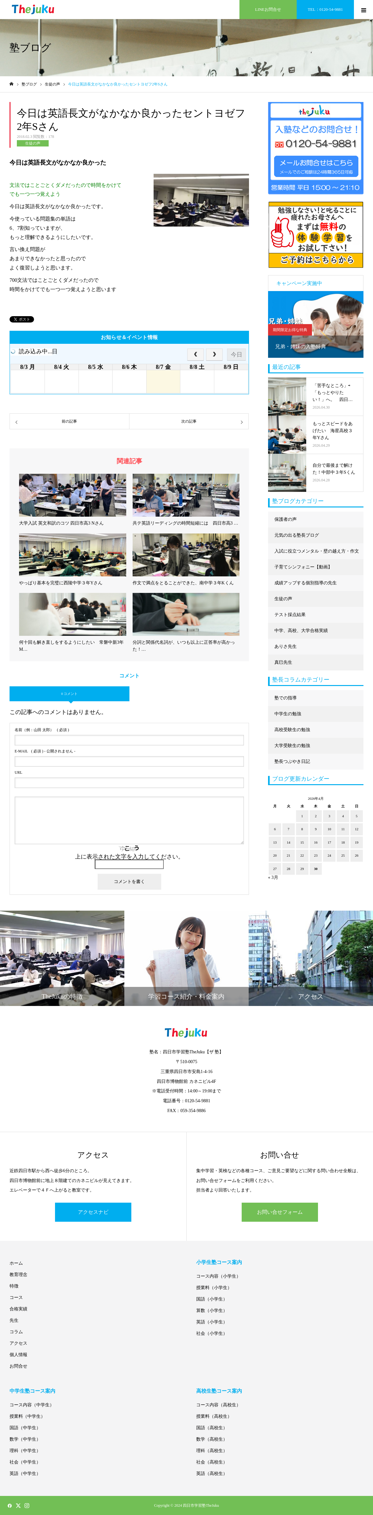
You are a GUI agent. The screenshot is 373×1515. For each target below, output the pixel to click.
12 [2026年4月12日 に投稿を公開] (356, 829)
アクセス (18, 1343)
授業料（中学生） (27, 1416)
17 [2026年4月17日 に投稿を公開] (329, 842)
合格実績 (18, 1309)
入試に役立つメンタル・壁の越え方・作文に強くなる (316, 554)
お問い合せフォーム (280, 1212)
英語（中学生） (25, 1473)
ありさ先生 (285, 646)
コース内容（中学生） (32, 1405)
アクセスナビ (93, 1212)
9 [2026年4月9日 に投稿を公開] (316, 829)
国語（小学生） (211, 1299)
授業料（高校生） (214, 1416)
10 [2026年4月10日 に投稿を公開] (329, 829)
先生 (14, 1320)
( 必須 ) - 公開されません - (45, 751)
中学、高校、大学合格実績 (301, 630)
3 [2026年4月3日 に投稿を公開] (329, 816)
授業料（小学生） (214, 1287)
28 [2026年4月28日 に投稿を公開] (288, 869)
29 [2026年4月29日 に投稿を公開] (302, 869)
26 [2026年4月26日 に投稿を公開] (356, 855)
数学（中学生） (25, 1439)
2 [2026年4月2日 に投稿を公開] (316, 816)
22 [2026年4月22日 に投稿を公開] (302, 855)
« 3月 (273, 877)
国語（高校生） (211, 1427)
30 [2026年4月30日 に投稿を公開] (315, 869)
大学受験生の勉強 (292, 745)
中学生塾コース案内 (32, 1391)
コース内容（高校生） (218, 1405)
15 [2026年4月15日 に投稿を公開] (302, 842)
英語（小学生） (211, 1322)
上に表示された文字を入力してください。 (129, 856)
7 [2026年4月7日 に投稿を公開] (289, 829)
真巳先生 (283, 662)
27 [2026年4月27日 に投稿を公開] (275, 869)
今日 (236, 354)
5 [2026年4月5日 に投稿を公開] (357, 816)
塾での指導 (285, 698)
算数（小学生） (211, 1310)
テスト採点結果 (290, 614)
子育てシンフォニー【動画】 (303, 567)
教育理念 (18, 1274)
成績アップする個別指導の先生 (305, 583)
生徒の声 (32, 143)
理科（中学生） (25, 1450)
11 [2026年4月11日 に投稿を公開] (343, 829)
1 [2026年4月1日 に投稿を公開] (302, 816)
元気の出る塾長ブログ (296, 535)
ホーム (16, 1263)
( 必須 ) (42, 730)
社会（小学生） (211, 1333)
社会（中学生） (25, 1462)
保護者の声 (285, 519)
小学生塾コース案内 (219, 1262)
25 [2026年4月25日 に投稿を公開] (343, 855)
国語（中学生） (25, 1427)
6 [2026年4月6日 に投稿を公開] (275, 829)
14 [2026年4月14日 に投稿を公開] (288, 842)
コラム (16, 1331)
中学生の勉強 (287, 713)
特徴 (14, 1286)
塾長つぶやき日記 (292, 761)
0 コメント (69, 694)
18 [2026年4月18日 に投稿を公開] (343, 842)
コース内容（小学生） (218, 1276)
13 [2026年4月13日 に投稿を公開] (275, 842)
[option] (315, 324)
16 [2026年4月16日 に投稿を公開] (315, 842)
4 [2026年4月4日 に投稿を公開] (343, 816)
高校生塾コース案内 (219, 1391)
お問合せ (18, 1366)
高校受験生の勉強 (292, 729)
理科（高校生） (211, 1450)
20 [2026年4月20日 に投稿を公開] (275, 855)
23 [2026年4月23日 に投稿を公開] (315, 855)
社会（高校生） (211, 1462)
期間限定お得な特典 (290, 330)
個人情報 (18, 1354)
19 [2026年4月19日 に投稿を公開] (356, 842)
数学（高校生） (211, 1439)
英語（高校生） (211, 1473)
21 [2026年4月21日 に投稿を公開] (288, 855)
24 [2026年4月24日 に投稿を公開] (329, 855)
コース (16, 1297)
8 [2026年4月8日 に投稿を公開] (302, 829)
